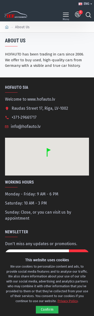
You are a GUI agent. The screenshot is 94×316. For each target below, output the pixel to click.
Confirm (47, 309)
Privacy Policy (67, 301)
